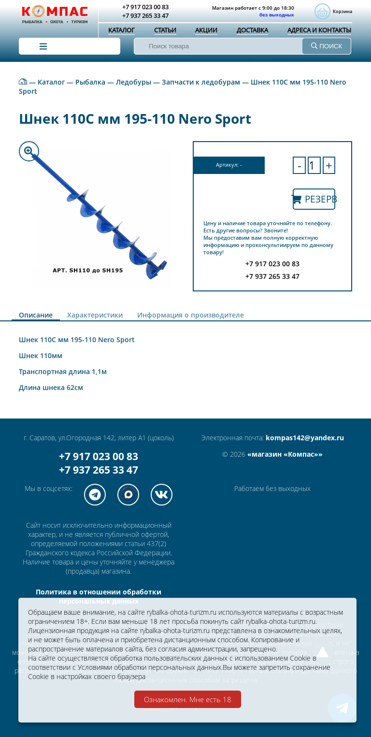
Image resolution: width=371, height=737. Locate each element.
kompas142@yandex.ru (305, 437)
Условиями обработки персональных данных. (150, 667)
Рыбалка (90, 82)
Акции (206, 30)
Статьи (165, 30)
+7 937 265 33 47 (98, 470)
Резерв (314, 199)
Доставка (252, 30)
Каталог (121, 30)
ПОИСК (326, 46)
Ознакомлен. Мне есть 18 (187, 699)
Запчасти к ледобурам (201, 82)
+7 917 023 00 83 (98, 456)
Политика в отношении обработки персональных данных (98, 596)
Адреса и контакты (319, 30)
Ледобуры (133, 82)
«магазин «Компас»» (285, 454)
